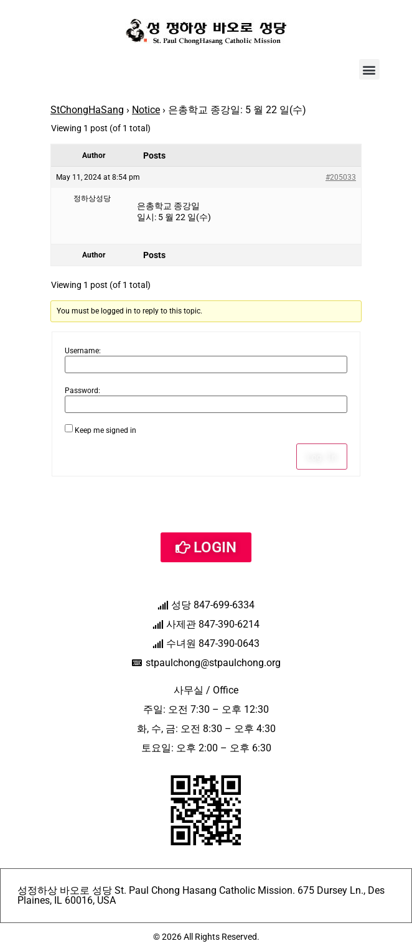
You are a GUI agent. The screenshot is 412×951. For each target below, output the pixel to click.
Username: (83, 351)
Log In (322, 457)
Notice (146, 110)
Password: (82, 390)
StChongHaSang (87, 110)
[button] (369, 69)
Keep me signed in (105, 430)
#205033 (340, 177)
